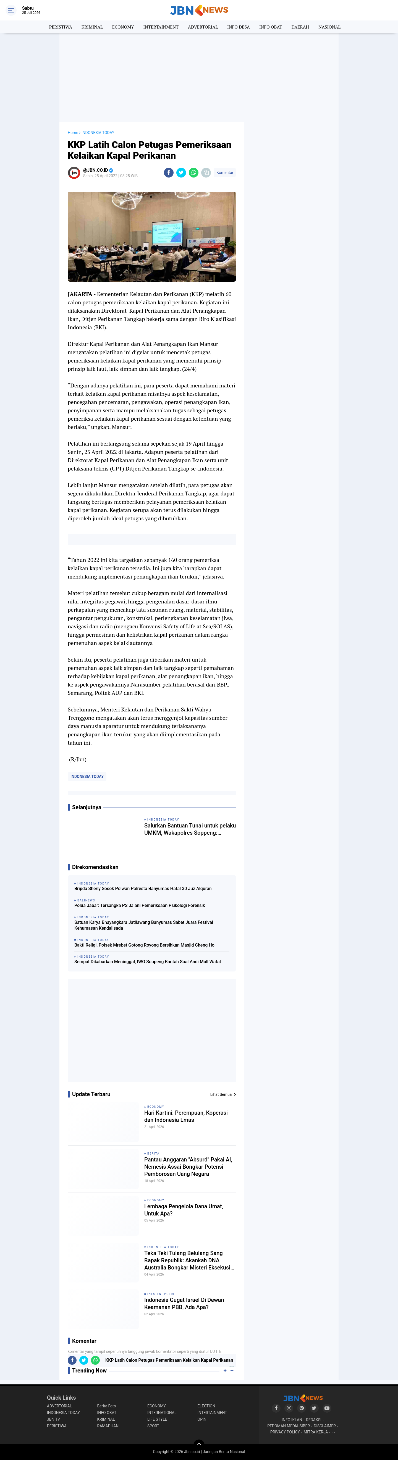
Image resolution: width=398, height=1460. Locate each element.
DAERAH (300, 27)
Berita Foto (106, 1406)
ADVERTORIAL (203, 27)
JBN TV (53, 1419)
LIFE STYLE (157, 1419)
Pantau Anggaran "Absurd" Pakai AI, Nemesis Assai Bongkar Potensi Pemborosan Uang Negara (188, 1166)
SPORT (153, 1426)
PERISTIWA (60, 27)
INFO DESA (238, 27)
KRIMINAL (92, 27)
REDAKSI (313, 1420)
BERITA (153, 1153)
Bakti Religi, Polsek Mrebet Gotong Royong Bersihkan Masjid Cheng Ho (144, 945)
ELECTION (206, 1406)
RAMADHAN (108, 1426)
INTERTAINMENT (161, 27)
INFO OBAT (270, 27)
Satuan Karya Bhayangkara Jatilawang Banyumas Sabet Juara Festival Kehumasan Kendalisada (143, 925)
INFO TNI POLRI (160, 1294)
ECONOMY (123, 27)
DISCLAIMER (325, 1426)
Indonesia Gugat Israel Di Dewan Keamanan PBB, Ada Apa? (184, 1303)
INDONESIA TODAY (87, 776)
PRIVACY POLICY (285, 1432)
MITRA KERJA (316, 1432)
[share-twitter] (181, 173)
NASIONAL (329, 27)
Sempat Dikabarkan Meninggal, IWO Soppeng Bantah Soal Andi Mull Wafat (147, 961)
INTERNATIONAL (161, 1412)
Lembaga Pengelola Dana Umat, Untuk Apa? (183, 1210)
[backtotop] (199, 1445)
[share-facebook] (169, 173)
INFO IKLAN (292, 1420)
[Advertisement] (199, 77)
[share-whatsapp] (193, 173)
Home (73, 132)
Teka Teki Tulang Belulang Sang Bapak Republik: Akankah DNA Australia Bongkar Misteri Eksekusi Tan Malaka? (187, 1260)
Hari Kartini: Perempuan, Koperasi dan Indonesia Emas (186, 1116)
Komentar (224, 172)
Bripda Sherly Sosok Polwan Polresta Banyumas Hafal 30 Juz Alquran (143, 888)
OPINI (203, 1419)
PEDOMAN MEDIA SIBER (288, 1426)
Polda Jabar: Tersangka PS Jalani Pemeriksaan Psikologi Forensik (139, 905)
